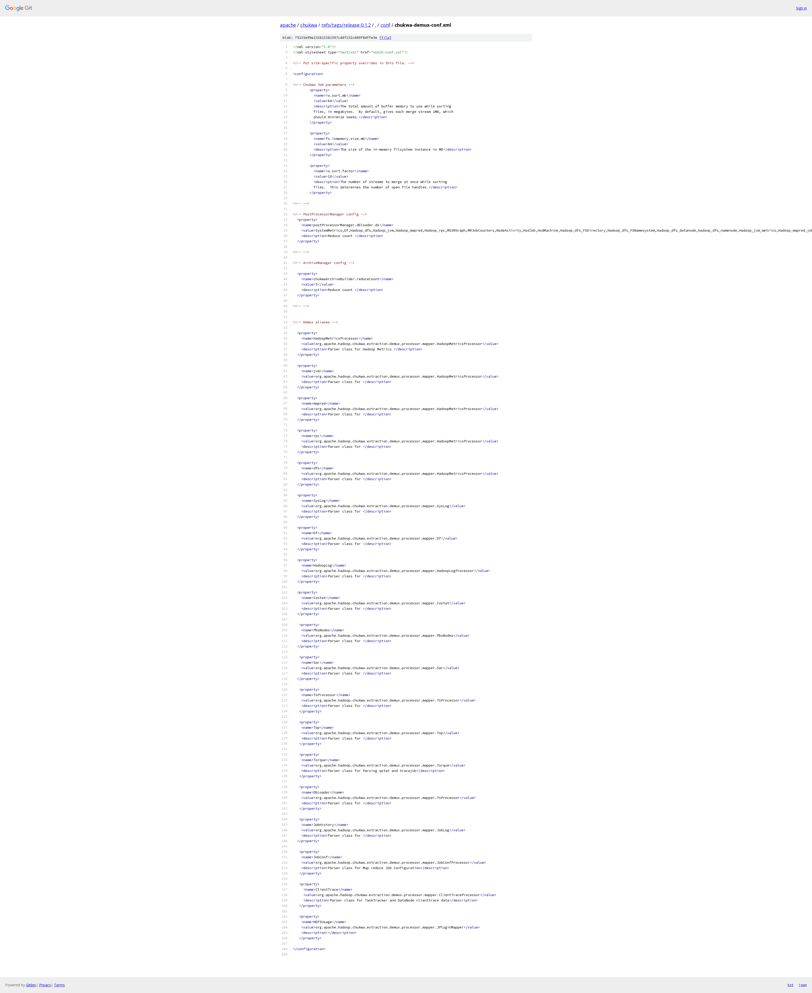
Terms (59, 984)
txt (790, 984)
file (385, 37)
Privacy (45, 984)
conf (385, 25)
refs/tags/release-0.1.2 (346, 25)
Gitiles (31, 984)
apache (288, 25)
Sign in (801, 8)
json (803, 984)
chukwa (308, 25)
